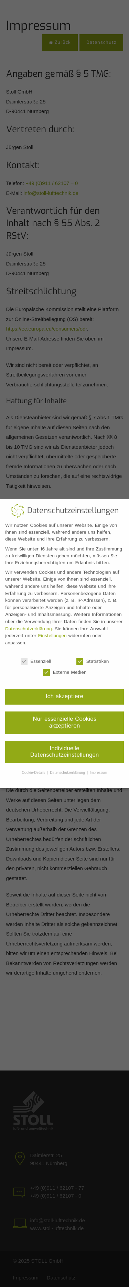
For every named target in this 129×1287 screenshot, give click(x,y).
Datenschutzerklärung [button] (68, 769)
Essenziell (36, 657)
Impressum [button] (98, 769)
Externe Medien (64, 668)
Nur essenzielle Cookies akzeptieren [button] (64, 719)
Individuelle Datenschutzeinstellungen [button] (64, 748)
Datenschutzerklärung (28, 624)
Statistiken (92, 657)
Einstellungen (52, 632)
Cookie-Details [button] (34, 769)
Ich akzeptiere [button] (64, 692)
